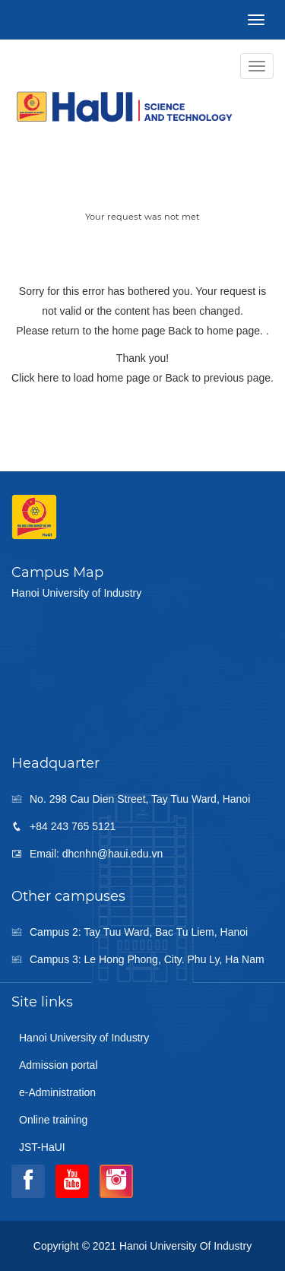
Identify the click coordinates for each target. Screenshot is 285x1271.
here (48, 378)
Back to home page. (216, 331)
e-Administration (57, 1092)
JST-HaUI (42, 1147)
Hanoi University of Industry (84, 1038)
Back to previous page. (219, 378)
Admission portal (58, 1065)
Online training (53, 1120)
